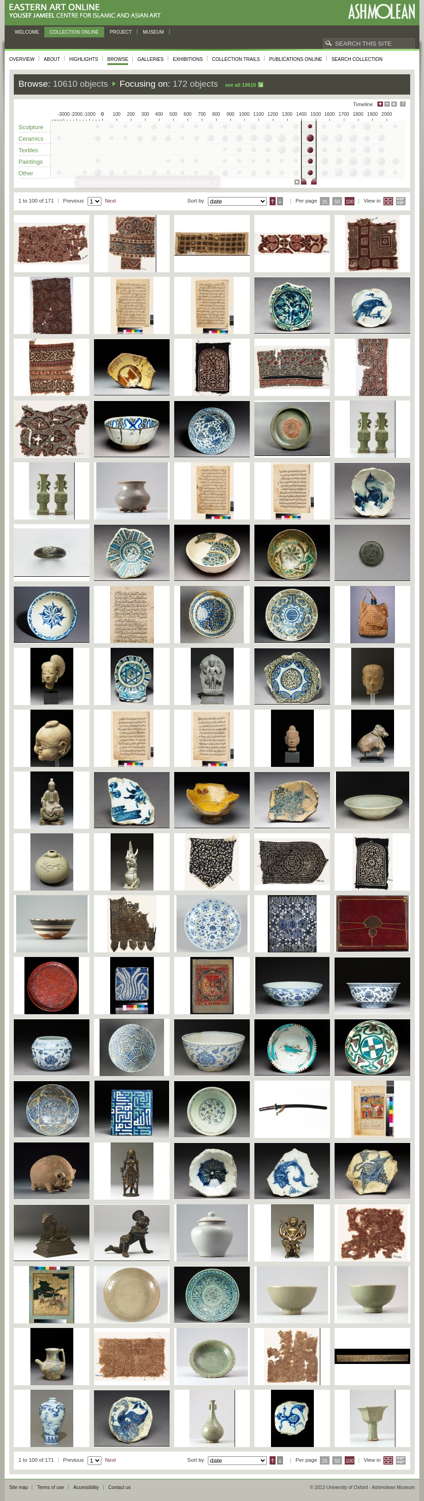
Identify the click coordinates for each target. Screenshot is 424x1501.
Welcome (27, 32)
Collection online (74, 32)
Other (25, 173)
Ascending (273, 201)
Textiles (28, 150)
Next (110, 200)
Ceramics (30, 138)
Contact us (119, 1487)
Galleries (150, 59)
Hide (394, 104)
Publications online (295, 59)
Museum (153, 32)
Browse (118, 59)
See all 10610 (240, 85)
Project (121, 32)
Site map (18, 1487)
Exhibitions (188, 59)
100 (349, 201)
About (52, 59)
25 (325, 201)
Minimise (387, 104)
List (401, 201)
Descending (280, 201)
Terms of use (50, 1487)
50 (337, 201)
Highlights (83, 59)
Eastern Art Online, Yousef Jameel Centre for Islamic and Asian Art (87, 11)
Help (403, 104)
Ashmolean (381, 11)
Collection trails (236, 59)
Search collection (357, 59)
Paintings (30, 161)
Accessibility (86, 1487)
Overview (22, 59)
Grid (388, 201)
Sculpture (30, 127)
